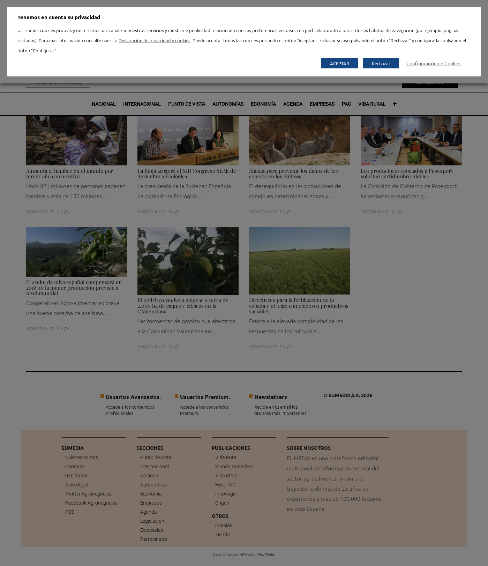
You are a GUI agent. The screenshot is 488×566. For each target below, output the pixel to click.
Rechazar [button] (381, 63)
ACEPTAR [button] (339, 63)
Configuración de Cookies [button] (433, 63)
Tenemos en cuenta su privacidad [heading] (58, 17)
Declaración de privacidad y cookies (154, 40)
